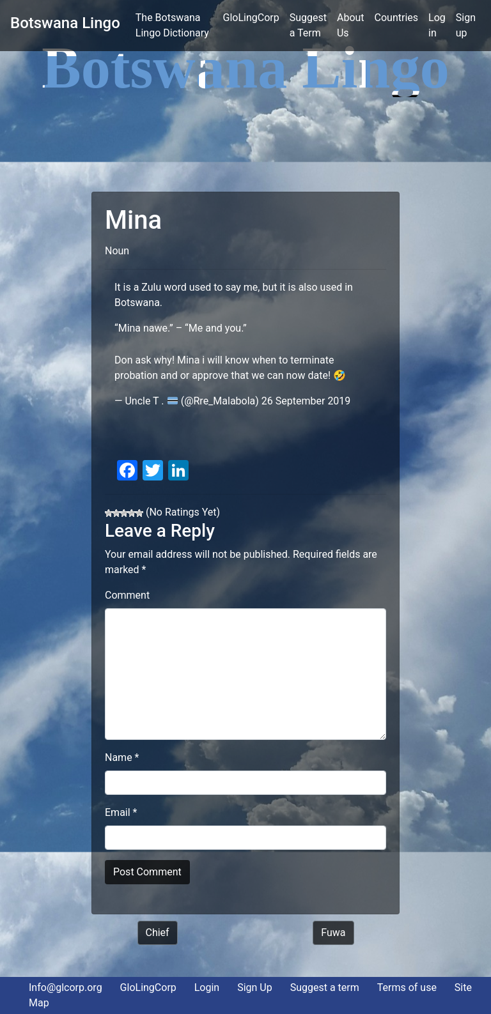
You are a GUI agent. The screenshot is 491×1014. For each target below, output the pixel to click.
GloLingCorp (251, 18)
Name (122, 757)
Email (121, 812)
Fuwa (333, 932)
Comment (127, 595)
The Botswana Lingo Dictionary (177, 25)
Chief (157, 932)
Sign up (466, 25)
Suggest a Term (308, 25)
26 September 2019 (306, 401)
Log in (437, 25)
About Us (350, 25)
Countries (396, 18)
